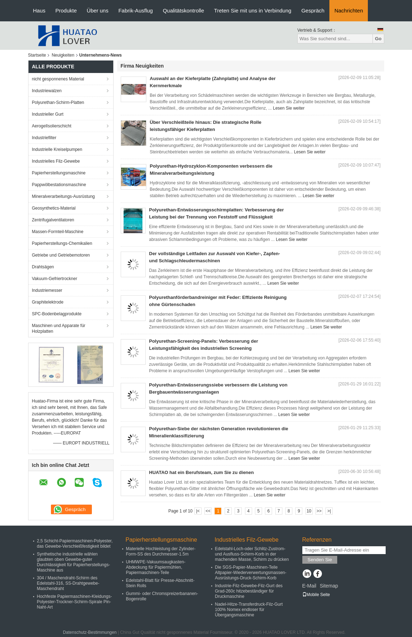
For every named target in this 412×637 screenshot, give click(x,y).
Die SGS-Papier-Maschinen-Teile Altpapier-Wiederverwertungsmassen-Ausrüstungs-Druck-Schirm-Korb (251, 572)
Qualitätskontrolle (183, 10)
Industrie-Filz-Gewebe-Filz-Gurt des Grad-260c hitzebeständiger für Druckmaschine (249, 591)
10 (309, 511)
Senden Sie (320, 559)
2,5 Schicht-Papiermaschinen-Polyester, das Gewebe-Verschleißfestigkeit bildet (75, 543)
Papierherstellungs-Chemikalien (62, 243)
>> (319, 511)
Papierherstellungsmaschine (59, 172)
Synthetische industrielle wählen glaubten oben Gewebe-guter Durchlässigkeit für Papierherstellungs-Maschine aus (73, 562)
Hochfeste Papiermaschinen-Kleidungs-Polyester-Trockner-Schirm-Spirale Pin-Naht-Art (74, 602)
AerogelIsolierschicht (52, 125)
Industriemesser (47, 290)
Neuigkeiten (63, 55)
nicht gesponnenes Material (58, 79)
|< (198, 511)
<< (207, 511)
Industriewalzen (47, 90)
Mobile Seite (316, 594)
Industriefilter (44, 137)
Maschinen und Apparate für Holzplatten (58, 328)
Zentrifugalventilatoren (53, 219)
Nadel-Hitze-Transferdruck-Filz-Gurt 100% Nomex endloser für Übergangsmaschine (249, 609)
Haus (39, 10)
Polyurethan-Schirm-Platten (58, 102)
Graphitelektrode (48, 302)
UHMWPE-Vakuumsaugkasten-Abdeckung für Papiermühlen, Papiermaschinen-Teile (156, 567)
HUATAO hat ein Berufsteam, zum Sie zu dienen (201, 472)
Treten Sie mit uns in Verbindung (252, 10)
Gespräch (312, 10)
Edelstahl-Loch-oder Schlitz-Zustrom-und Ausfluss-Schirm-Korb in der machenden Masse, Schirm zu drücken (252, 554)
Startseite (37, 55)
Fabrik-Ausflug (135, 10)
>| (329, 511)
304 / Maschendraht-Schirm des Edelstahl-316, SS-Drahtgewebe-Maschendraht (68, 583)
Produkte (66, 10)
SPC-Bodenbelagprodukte (57, 313)
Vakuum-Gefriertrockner (54, 278)
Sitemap (329, 586)
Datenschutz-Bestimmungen (90, 632)
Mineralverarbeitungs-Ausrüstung (63, 196)
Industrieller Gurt (48, 114)
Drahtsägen (43, 266)
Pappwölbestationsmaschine (59, 184)
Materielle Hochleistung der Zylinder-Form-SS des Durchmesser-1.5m (160, 551)
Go (378, 38)
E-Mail (309, 586)
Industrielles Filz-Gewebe (56, 161)
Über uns (98, 10)
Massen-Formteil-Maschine (58, 231)
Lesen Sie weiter (288, 108)
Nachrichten (348, 10)
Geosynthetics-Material (54, 208)
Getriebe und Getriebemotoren (61, 255)
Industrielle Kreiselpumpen (57, 149)
